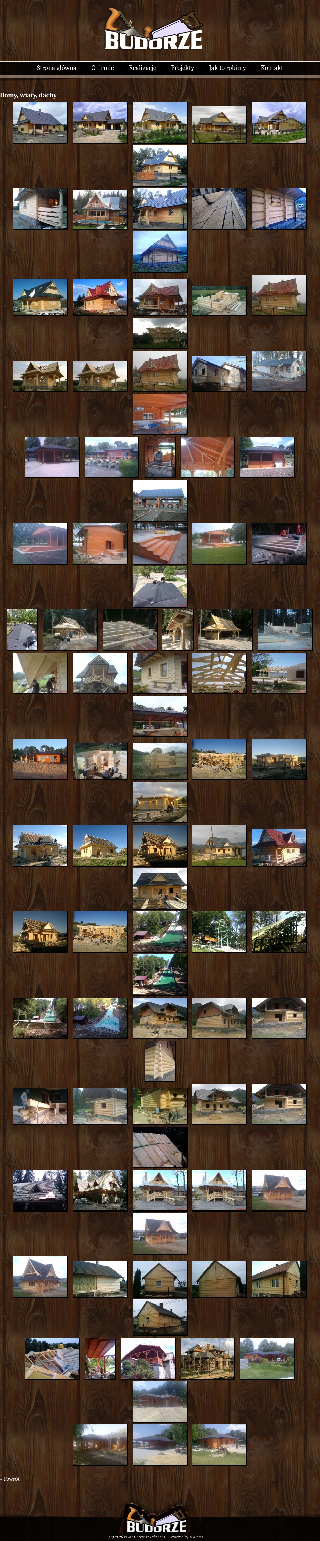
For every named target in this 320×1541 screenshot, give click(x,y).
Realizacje (142, 68)
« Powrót (10, 1479)
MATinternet (138, 1537)
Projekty (182, 68)
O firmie (103, 68)
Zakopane (157, 1537)
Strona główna (57, 68)
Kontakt (272, 68)
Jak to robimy (227, 68)
